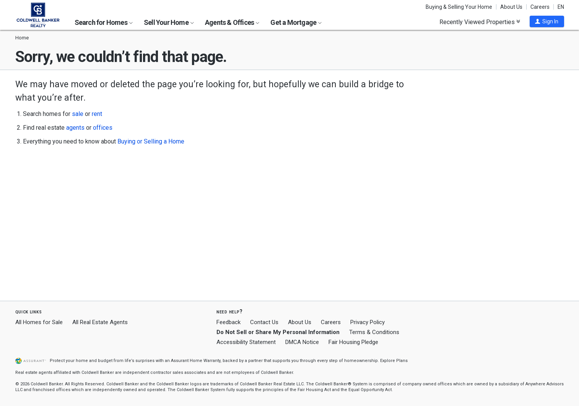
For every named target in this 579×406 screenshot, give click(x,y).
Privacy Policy (367, 322)
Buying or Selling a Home (150, 141)
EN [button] (561, 7)
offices (102, 127)
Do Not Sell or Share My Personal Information (278, 332)
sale (77, 113)
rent (97, 113)
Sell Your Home (169, 22)
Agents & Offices (232, 22)
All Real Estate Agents (100, 322)
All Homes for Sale (39, 322)
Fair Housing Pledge (353, 342)
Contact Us (264, 322)
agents (75, 127)
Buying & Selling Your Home (459, 7)
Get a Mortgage (296, 22)
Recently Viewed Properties (479, 21)
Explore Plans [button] (394, 360)
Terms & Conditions (374, 332)
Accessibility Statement (246, 342)
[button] (547, 21)
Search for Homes (104, 22)
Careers (540, 7)
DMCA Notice (302, 342)
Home (22, 38)
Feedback (228, 322)
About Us (511, 7)
